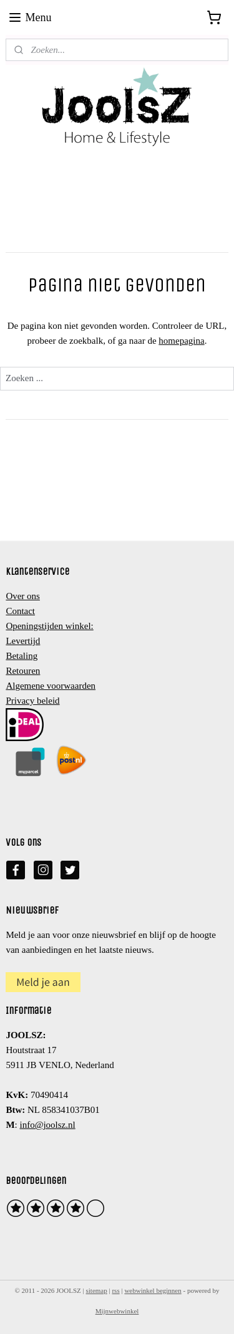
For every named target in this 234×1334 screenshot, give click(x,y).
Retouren (23, 671)
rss (115, 1290)
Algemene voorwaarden (50, 686)
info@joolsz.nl (47, 1125)
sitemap (96, 1290)
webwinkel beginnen (152, 1290)
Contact (20, 611)
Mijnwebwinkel (117, 1311)
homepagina (181, 341)
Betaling (21, 656)
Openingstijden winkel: (49, 626)
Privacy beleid (32, 701)
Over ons (23, 596)
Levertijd (23, 641)
